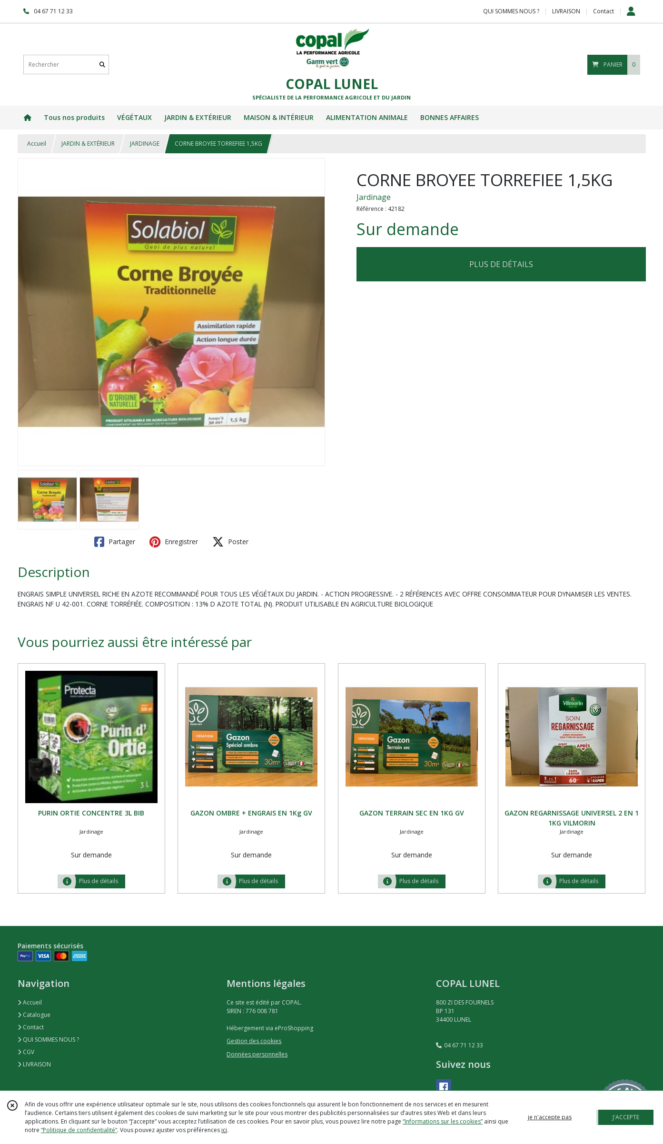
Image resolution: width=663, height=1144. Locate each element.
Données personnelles (257, 1054)
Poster (230, 541)
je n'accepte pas (550, 1117)
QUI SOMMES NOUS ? (48, 1039)
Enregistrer (173, 541)
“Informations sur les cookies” (443, 1121)
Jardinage (373, 197)
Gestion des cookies (254, 1041)
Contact (603, 11)
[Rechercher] (102, 64)
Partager (114, 541)
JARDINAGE (144, 143)
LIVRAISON (34, 1064)
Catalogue (34, 1015)
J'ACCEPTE (626, 1117)
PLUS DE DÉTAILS (501, 264)
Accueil (36, 143)
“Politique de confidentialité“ (79, 1130)
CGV (26, 1052)
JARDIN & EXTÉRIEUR (88, 143)
